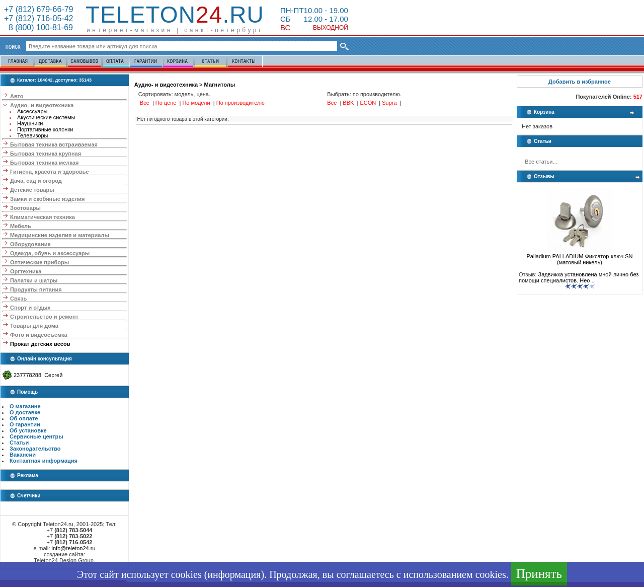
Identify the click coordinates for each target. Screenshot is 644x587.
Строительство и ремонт (44, 317)
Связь (18, 299)
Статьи (19, 442)
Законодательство (35, 449)
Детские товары (32, 190)
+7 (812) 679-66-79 (38, 9)
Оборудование (30, 244)
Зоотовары (25, 208)
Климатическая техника (42, 217)
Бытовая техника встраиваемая (54, 144)
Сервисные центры (36, 436)
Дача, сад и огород (36, 181)
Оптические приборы (39, 262)
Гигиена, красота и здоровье (49, 172)
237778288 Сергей (38, 375)
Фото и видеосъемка (38, 335)
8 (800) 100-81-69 (38, 27)
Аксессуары (32, 111)
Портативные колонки (45, 129)
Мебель (20, 226)
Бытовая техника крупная (45, 154)
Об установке (28, 430)
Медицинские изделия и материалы (59, 235)
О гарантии (25, 424)
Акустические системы (46, 117)
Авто (17, 96)
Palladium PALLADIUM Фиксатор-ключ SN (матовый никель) (579, 256)
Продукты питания (36, 289)
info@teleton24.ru (74, 548)
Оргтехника (25, 271)
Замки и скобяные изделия (47, 199)
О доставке (25, 412)
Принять (539, 573)
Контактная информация (43, 461)
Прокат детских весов (40, 344)
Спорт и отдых (30, 308)
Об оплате (24, 418)
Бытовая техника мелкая (44, 163)
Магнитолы (219, 85)
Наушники (30, 123)
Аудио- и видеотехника (41, 105)
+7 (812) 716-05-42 (38, 18)
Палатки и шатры (33, 280)
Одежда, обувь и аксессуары (50, 253)
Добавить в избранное (579, 82)
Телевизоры (32, 135)
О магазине (25, 406)
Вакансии (23, 455)
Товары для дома (34, 326)
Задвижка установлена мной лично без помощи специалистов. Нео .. (578, 277)
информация (234, 574)
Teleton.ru (175, 15)
